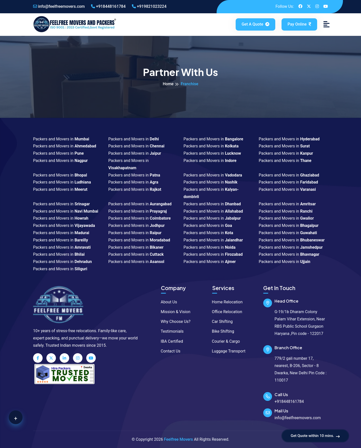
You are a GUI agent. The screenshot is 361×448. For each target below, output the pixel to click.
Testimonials (170, 331)
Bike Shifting (220, 331)
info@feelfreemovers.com (59, 6)
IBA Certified (169, 341)
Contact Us (168, 351)
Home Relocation (225, 302)
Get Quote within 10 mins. (315, 435)
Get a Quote (256, 24)
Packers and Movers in (61, 139)
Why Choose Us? (173, 321)
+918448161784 (108, 6)
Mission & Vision (173, 311)
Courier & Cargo (223, 341)
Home (168, 83)
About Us (166, 302)
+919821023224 (149, 6)
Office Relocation (224, 311)
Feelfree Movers (178, 439)
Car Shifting (220, 321)
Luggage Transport (226, 351)
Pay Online (299, 24)
